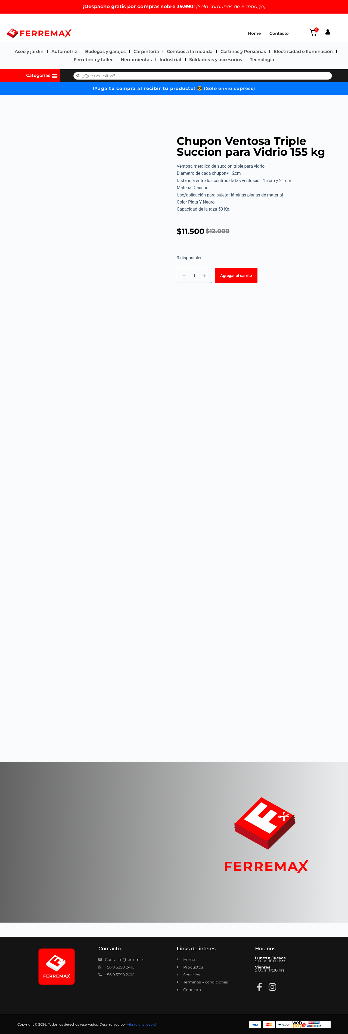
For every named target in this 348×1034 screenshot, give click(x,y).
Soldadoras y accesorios (215, 59)
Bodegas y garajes (105, 51)
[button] (54, 75)
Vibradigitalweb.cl (141, 1024)
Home (254, 33)
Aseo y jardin (29, 51)
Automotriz (64, 51)
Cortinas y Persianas (243, 51)
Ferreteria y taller (93, 59)
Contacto (279, 33)
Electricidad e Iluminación (303, 51)
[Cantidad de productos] (194, 275)
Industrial (170, 59)
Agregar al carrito (236, 275)
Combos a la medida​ (190, 51)
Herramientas (136, 59)
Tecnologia (262, 59)
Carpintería (146, 51)
